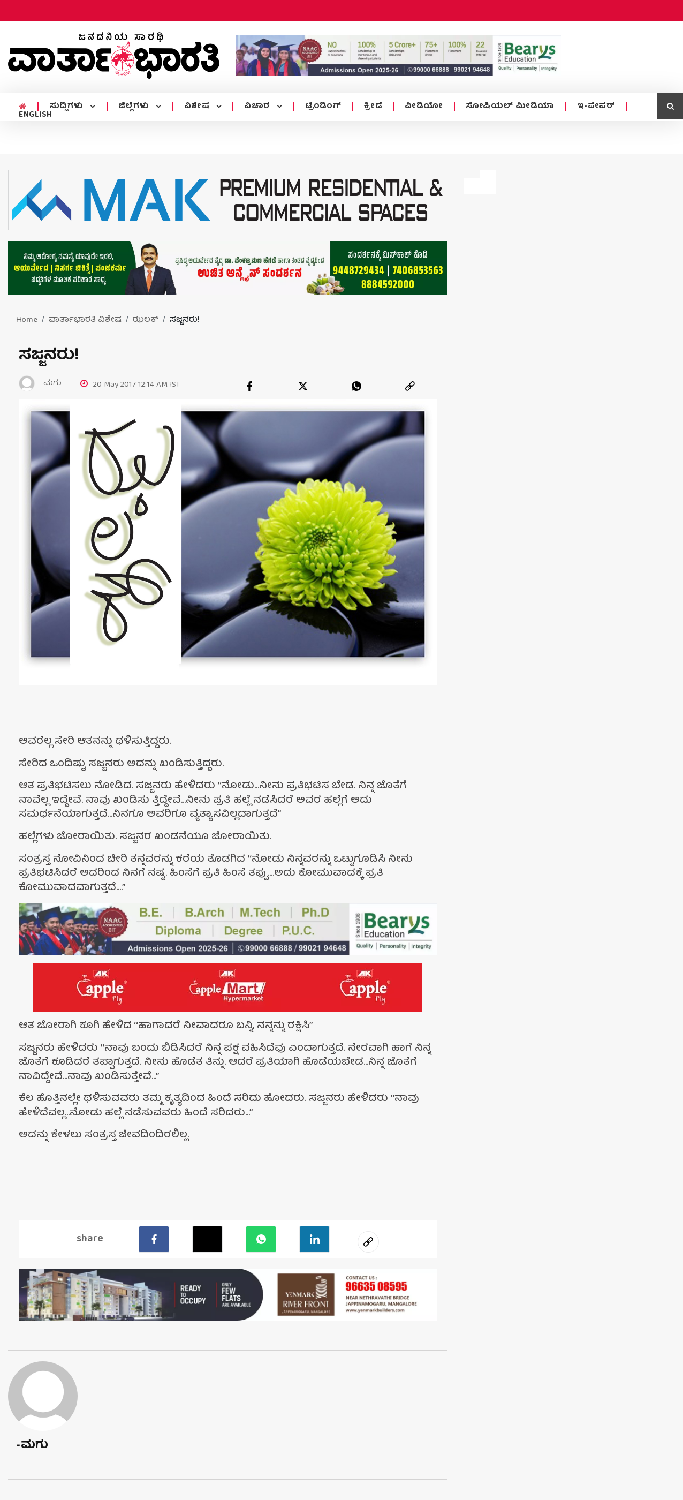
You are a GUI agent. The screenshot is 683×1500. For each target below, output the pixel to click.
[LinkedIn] (314, 1239)
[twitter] (303, 386)
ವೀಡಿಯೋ (424, 106)
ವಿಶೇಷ (198, 106)
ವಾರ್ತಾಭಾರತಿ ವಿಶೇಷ (85, 320)
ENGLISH (35, 115)
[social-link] (368, 1242)
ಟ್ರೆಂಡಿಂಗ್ (323, 106)
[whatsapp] (356, 386)
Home (26, 320)
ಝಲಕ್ (145, 320)
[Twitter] (207, 1239)
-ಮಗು (32, 1445)
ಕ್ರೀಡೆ (372, 106)
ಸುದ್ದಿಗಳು (67, 106)
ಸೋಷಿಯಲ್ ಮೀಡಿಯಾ (510, 106)
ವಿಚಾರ (258, 106)
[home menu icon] (23, 107)
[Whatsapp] (261, 1239)
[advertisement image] (398, 55)
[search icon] (670, 106)
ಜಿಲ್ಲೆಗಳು (135, 106)
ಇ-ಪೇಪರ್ (596, 106)
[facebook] (249, 386)
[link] (410, 386)
